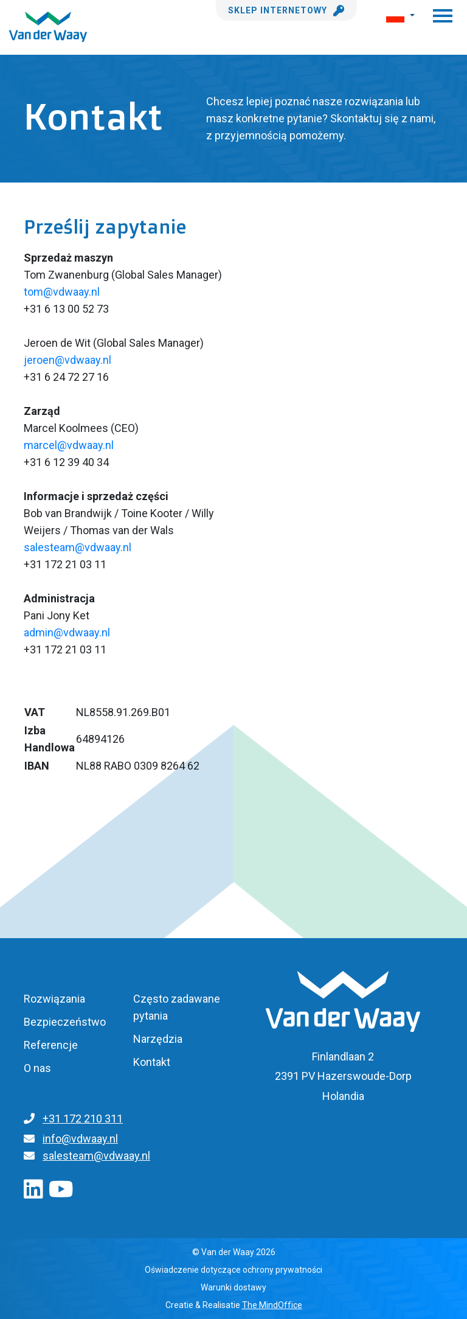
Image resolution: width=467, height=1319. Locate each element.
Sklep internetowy (286, 10)
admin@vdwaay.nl (67, 632)
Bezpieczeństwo (65, 1021)
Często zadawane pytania (176, 1007)
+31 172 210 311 (83, 1118)
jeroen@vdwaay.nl (67, 359)
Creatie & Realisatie (233, 1305)
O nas (37, 1068)
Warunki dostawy (233, 1287)
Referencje (51, 1045)
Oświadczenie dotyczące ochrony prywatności (233, 1270)
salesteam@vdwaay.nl (77, 547)
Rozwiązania (54, 998)
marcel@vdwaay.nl (69, 445)
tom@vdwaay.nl (63, 291)
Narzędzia (157, 1038)
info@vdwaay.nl (80, 1138)
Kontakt (151, 1062)
